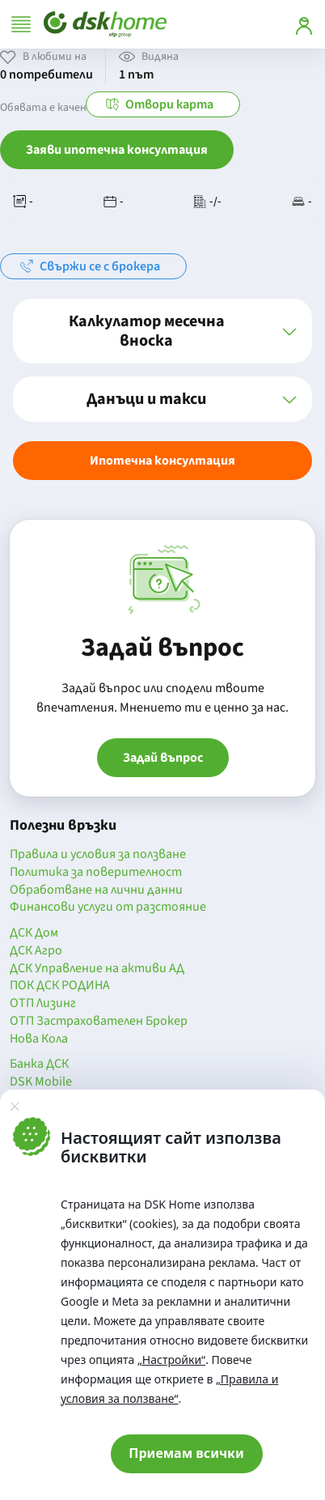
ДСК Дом (34, 933)
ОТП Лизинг (43, 1003)
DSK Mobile (41, 1082)
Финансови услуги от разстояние (108, 907)
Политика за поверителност (96, 872)
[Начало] (105, 24)
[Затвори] (14, 1105)
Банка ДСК (39, 1064)
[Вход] (304, 24)
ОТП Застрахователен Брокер (99, 1021)
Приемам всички (186, 1453)
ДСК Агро (36, 951)
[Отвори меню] (21, 24)
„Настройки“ (171, 1359)
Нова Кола (39, 1039)
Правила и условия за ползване (98, 854)
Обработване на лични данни (96, 890)
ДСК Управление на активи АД (97, 968)
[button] (162, 331)
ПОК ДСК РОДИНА (60, 985)
